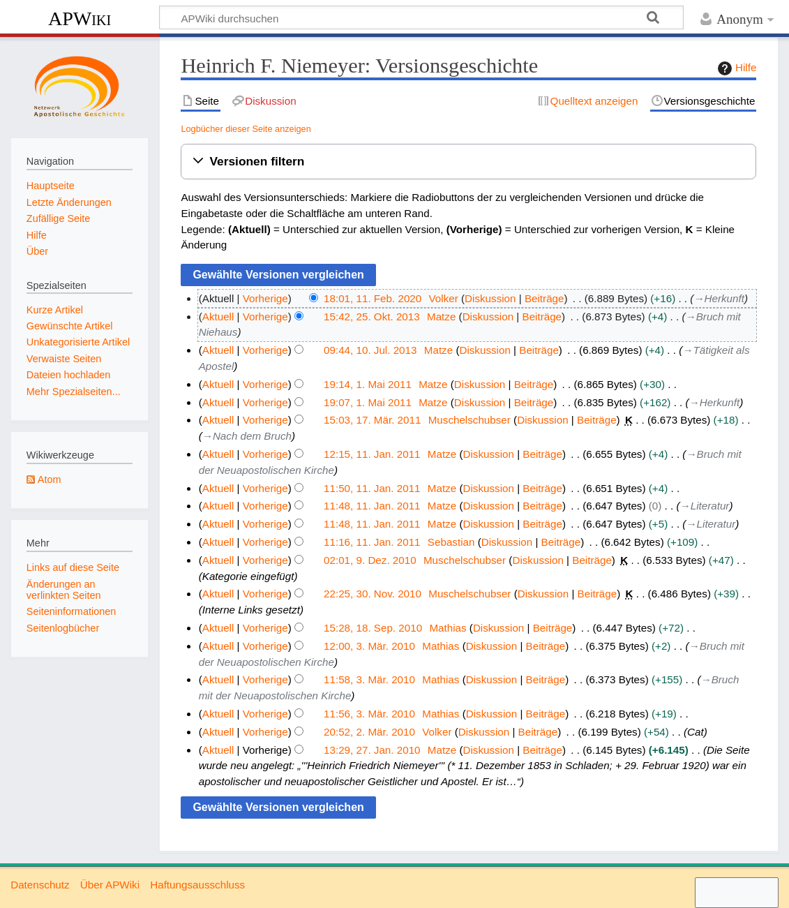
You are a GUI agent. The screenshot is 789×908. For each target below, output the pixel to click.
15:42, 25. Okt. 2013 (372, 316)
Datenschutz (39, 885)
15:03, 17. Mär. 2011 (372, 420)
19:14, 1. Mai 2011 (368, 384)
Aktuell (218, 316)
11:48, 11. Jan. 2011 (372, 506)
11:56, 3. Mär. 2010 (369, 714)
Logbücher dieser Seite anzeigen (245, 129)
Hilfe (735, 68)
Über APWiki (110, 885)
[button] (468, 161)
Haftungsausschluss (197, 885)
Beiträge (544, 298)
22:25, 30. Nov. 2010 (372, 594)
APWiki (79, 18)
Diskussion (490, 298)
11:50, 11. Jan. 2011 (372, 488)
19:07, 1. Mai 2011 (368, 402)
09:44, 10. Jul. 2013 (370, 350)
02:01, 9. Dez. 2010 (370, 560)
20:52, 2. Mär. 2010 (369, 732)
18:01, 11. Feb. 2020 (372, 298)
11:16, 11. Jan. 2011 (372, 542)
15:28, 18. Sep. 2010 (373, 628)
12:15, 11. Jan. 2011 (372, 454)
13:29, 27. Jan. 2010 (372, 750)
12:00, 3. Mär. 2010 (369, 646)
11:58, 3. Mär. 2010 (369, 679)
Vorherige (265, 298)
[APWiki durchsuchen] (421, 17)
